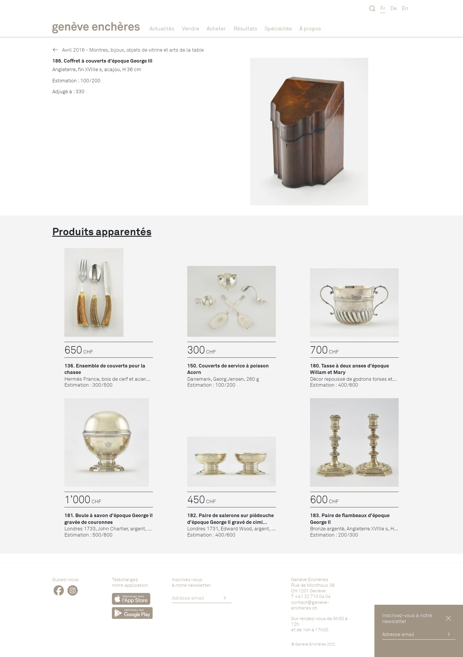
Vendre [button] (190, 28)
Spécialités (278, 28)
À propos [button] (310, 28)
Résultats (245, 28)
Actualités (161, 28)
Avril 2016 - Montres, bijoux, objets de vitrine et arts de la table (128, 50)
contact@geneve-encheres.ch (310, 605)
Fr (382, 8)
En (405, 8)
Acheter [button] (216, 28)
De (393, 8)
